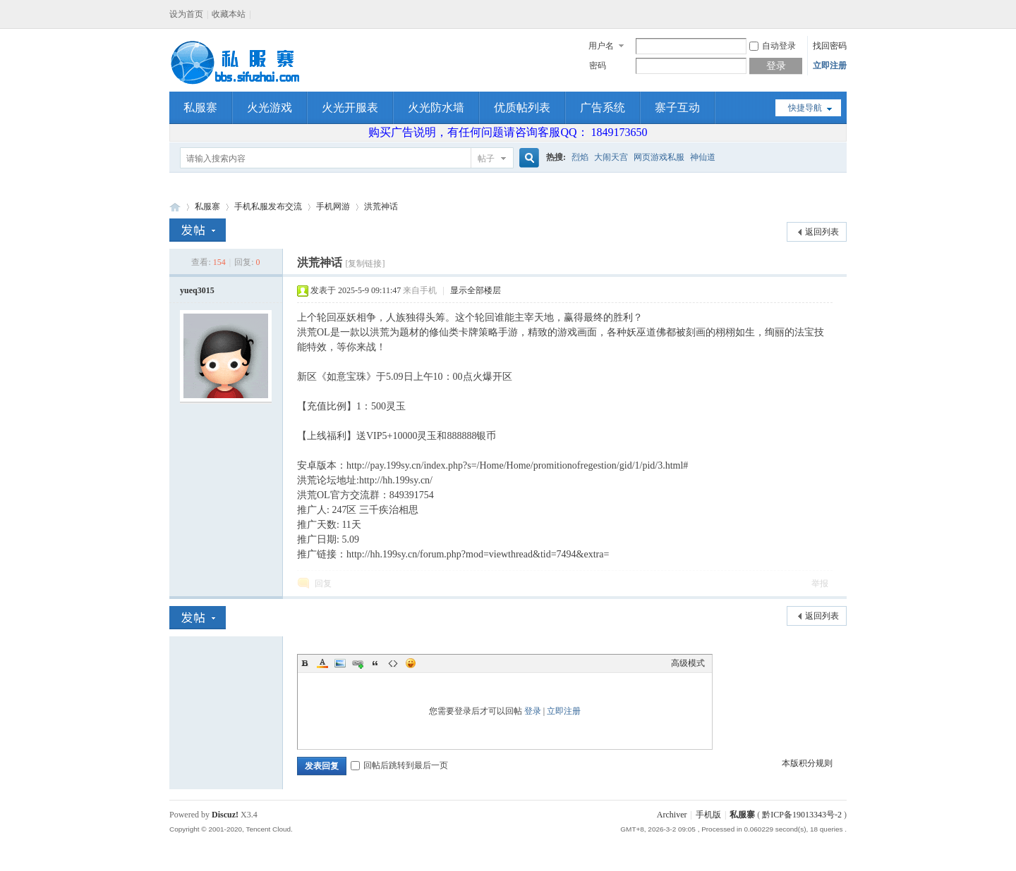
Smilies (411, 663)
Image (340, 663)
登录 (532, 711)
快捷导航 (805, 108)
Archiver (672, 815)
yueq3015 (197, 290)
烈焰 (580, 157)
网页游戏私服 (659, 157)
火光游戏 (269, 107)
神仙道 (702, 157)
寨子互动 (677, 107)
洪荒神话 (381, 206)
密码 (597, 65)
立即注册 (830, 65)
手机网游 (333, 206)
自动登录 (772, 46)
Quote (375, 663)
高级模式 (688, 663)
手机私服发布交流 (268, 206)
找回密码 (830, 46)
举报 (819, 583)
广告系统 (602, 107)
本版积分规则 (807, 763)
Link (358, 663)
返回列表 (822, 232)
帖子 (486, 158)
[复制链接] (365, 263)
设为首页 (186, 14)
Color (322, 663)
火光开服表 (350, 107)
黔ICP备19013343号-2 (802, 815)
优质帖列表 (522, 107)
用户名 (601, 46)
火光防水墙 (436, 107)
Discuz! (225, 815)
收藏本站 (229, 14)
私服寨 (200, 107)
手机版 (708, 815)
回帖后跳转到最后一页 (399, 765)
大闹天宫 (611, 157)
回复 (323, 583)
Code (393, 663)
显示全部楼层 (475, 290)
